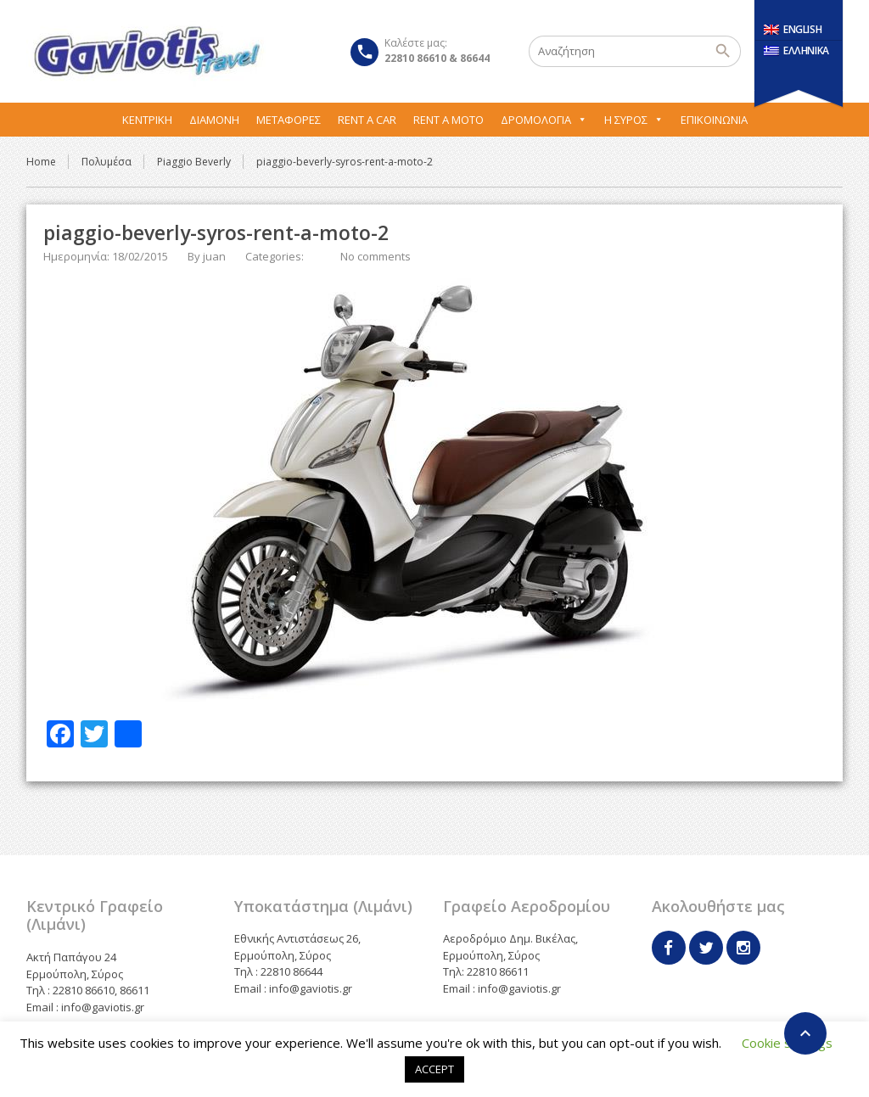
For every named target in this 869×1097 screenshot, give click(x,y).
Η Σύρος (634, 119)
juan (214, 256)
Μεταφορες (288, 119)
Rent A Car (367, 119)
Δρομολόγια (544, 119)
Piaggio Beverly (194, 161)
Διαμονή (214, 119)
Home (41, 161)
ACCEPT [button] (434, 1069)
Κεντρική (147, 119)
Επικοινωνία (714, 119)
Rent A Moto (448, 119)
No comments (375, 256)
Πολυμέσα (106, 161)
